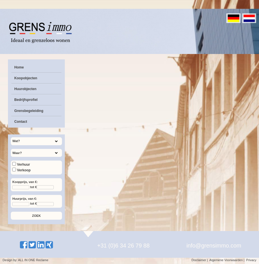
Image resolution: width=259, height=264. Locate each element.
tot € (33, 187)
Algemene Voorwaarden (226, 260)
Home (19, 67)
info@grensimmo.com (214, 245)
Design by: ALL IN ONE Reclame (25, 260)
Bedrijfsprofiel (26, 100)
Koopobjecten (25, 78)
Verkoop (21, 170)
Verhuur (21, 165)
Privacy (251, 260)
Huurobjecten (25, 89)
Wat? (16, 141)
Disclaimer (199, 260)
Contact (20, 122)
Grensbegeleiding (28, 111)
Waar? (17, 153)
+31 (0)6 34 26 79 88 (123, 245)
